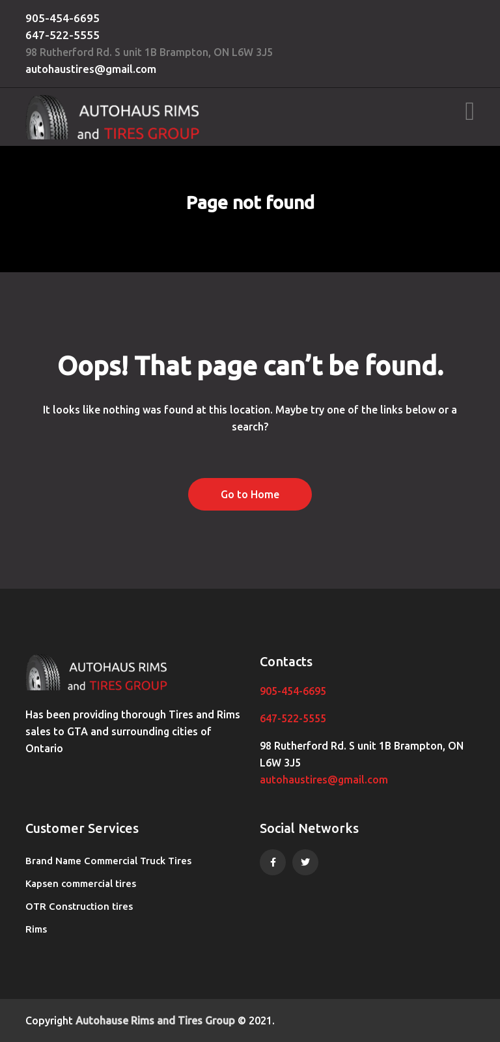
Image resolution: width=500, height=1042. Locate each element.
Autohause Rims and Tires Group (155, 1020)
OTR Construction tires (79, 906)
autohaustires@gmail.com (90, 69)
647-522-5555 (62, 35)
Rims (36, 929)
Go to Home (250, 494)
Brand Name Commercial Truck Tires (108, 860)
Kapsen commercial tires (80, 883)
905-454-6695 (62, 18)
